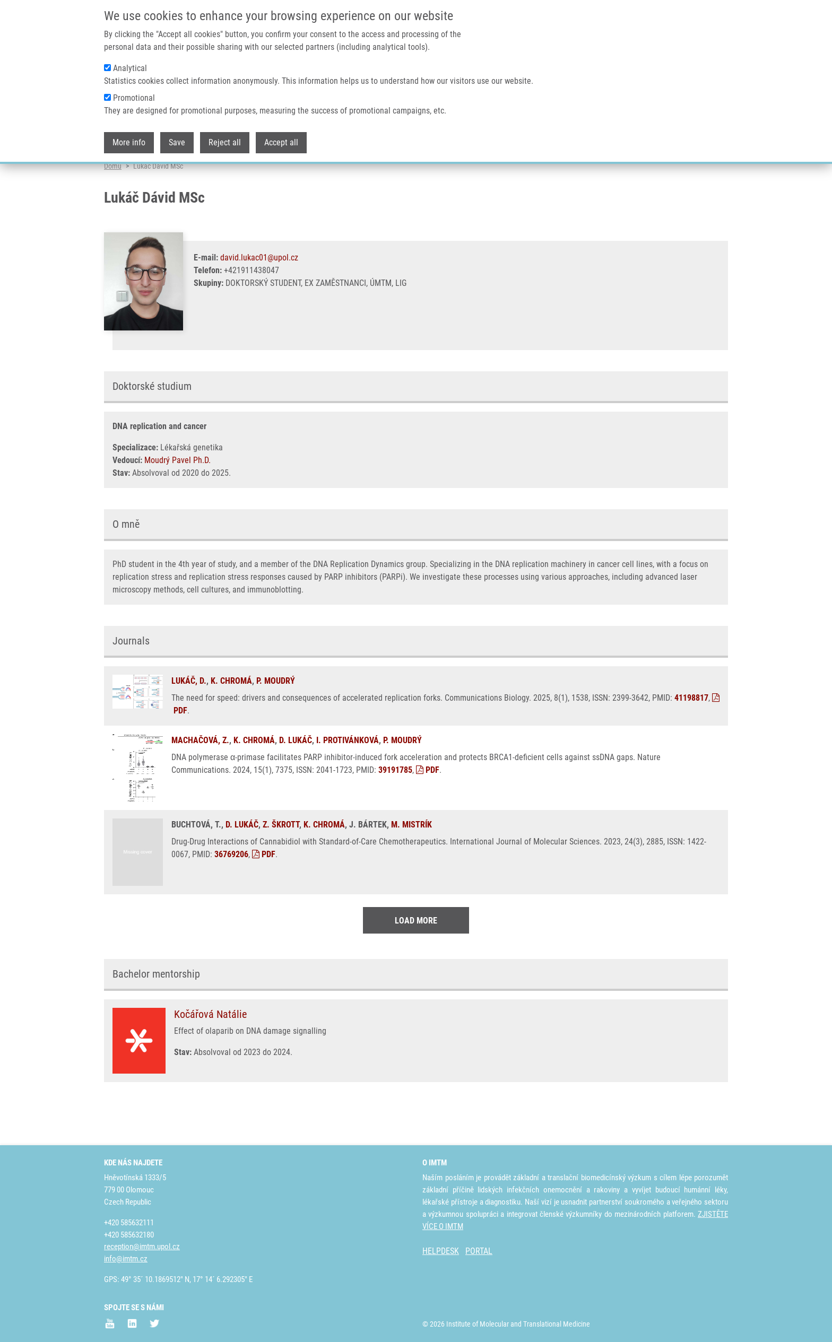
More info (128, 140)
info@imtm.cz (126, 1258)
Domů (113, 204)
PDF (427, 808)
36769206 (231, 892)
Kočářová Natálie (210, 1051)
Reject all (225, 140)
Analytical (130, 65)
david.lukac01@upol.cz (259, 296)
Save (177, 140)
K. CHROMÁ (231, 719)
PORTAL (478, 1251)
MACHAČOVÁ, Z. (200, 778)
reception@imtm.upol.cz (142, 1246)
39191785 (395, 808)
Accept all (281, 140)
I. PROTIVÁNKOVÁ (347, 778)
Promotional (134, 95)
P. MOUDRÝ (275, 719)
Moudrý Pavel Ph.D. (177, 498)
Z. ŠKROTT (281, 863)
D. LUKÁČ (295, 778)
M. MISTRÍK (411, 863)
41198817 (691, 736)
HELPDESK (440, 1251)
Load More (416, 958)
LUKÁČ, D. (188, 719)
